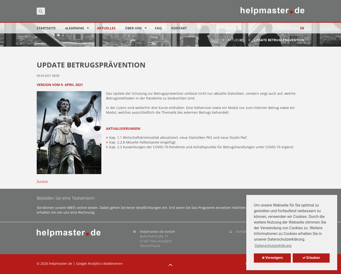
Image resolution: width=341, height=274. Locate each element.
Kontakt (179, 28)
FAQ (158, 28)
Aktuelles (106, 28)
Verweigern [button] (272, 258)
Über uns (133, 28)
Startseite (46, 28)
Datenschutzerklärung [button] (273, 245)
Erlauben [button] (311, 258)
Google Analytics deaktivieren (99, 263)
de (217, 40)
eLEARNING (74, 28)
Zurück (42, 181)
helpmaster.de (60, 263)
